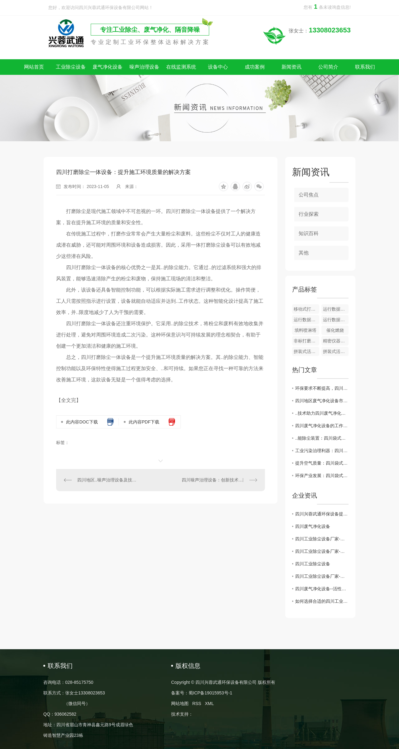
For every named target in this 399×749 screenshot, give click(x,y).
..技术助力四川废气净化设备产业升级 (322, 413)
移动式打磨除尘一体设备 (306, 309)
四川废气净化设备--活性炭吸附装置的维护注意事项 (322, 588)
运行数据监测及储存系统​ (336, 309)
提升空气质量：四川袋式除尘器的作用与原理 (322, 463)
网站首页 (34, 67)
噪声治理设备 (144, 67)
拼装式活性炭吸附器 (306, 351)
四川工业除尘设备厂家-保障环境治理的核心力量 (322, 576)
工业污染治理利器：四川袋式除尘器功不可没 (322, 450)
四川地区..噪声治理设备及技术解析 (108, 479)
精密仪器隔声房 (336, 340)
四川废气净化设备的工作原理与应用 (322, 425)
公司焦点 (309, 194)
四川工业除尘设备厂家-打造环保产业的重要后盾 (322, 538)
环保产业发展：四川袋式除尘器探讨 (322, 475)
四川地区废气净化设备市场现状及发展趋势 (322, 400)
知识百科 (309, 233)
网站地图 (180, 703)
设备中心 (218, 67)
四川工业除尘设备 (312, 563)
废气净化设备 (108, 67)
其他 (304, 252)
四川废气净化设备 (312, 526)
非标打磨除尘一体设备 (306, 340)
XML (209, 703)
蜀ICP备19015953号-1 (210, 692)
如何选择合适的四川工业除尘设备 (322, 601)
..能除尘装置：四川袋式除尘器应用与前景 (322, 438)
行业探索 (309, 214)
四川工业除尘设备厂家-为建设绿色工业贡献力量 (322, 551)
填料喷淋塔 (305, 330)
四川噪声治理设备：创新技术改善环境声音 (219, 479)
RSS (196, 703)
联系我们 (365, 67)
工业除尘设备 (71, 67)
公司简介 (328, 67)
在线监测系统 (181, 67)
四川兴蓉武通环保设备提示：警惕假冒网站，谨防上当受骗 (322, 513)
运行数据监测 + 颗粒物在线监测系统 (336, 319)
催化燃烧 (335, 330)
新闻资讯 (291, 67)
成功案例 (255, 67)
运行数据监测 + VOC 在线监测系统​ (306, 319)
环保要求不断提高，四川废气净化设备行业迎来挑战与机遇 (322, 388)
